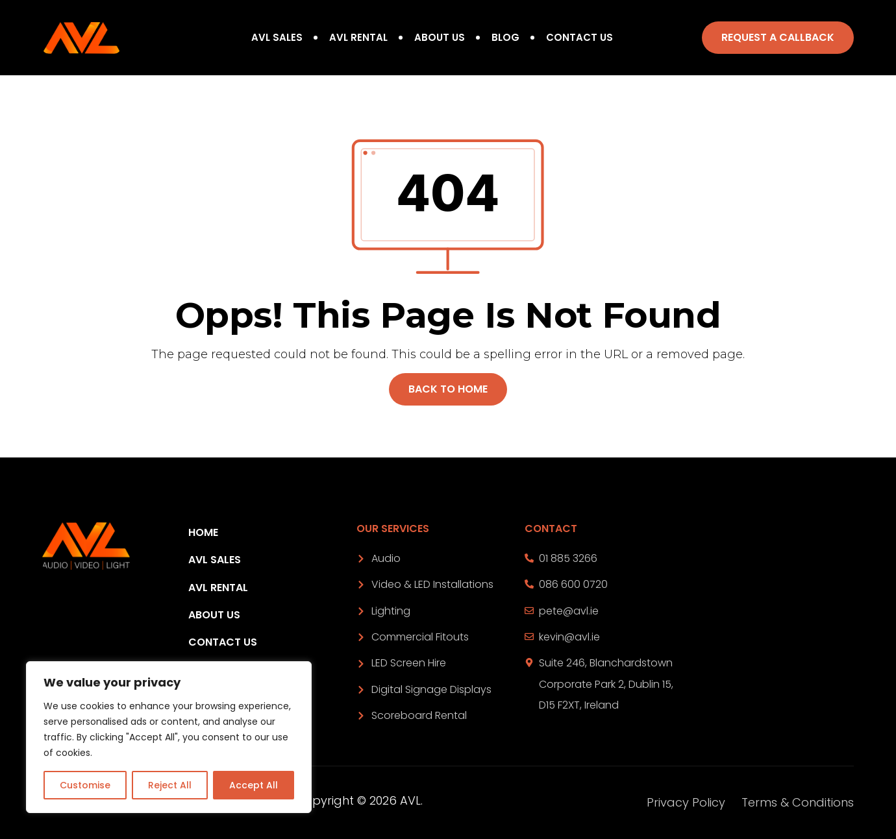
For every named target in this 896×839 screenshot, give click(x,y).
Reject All (170, 785)
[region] (169, 737)
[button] (778, 37)
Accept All (253, 785)
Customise (85, 785)
